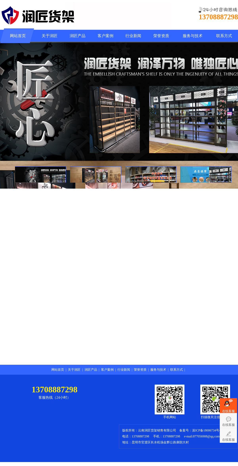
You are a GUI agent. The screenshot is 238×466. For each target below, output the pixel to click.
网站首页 (18, 36)
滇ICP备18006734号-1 (207, 430)
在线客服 (228, 424)
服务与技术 (192, 36)
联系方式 (224, 36)
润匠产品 (77, 36)
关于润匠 (50, 36)
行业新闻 (133, 36)
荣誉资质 (161, 36)
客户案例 (105, 36)
